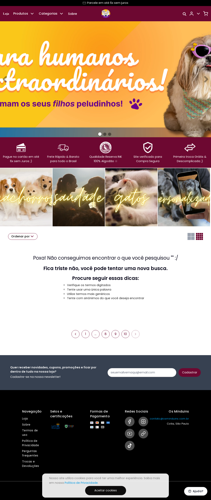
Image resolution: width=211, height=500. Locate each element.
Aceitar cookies (105, 490)
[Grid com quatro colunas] (199, 236)
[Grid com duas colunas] (191, 236)
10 (125, 334)
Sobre (72, 14)
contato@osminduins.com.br (169, 418)
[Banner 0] (100, 134)
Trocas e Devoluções (30, 463)
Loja (6, 13)
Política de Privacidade (30, 443)
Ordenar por (23, 236)
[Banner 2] (109, 134)
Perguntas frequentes (30, 453)
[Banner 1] (104, 134)
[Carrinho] (205, 13)
